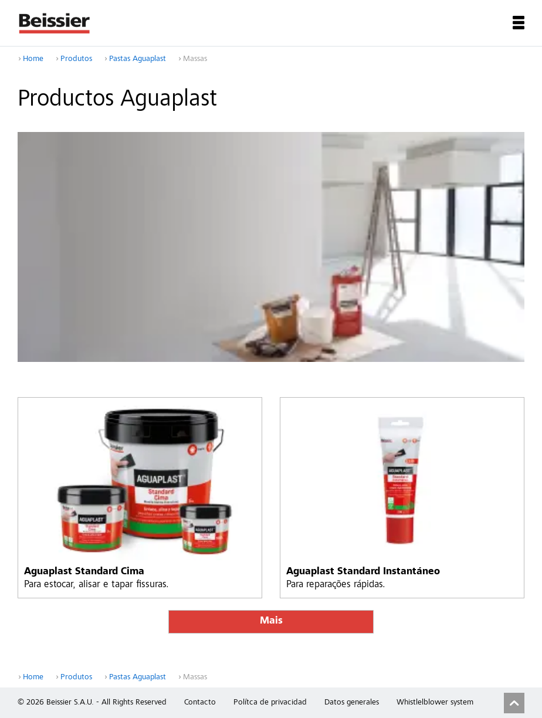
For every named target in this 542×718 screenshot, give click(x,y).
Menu (518, 22)
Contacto (200, 703)
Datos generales (351, 703)
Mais (271, 621)
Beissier (55, 23)
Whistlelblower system (435, 703)
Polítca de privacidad (270, 703)
